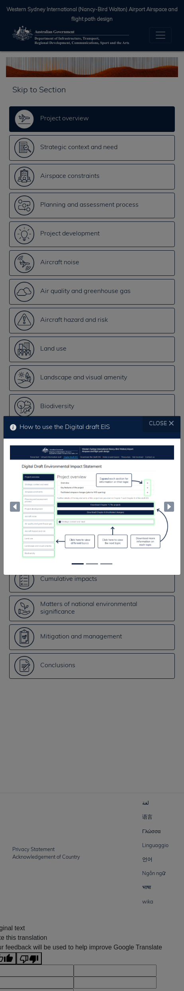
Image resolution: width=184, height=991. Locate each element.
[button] (15, 506)
